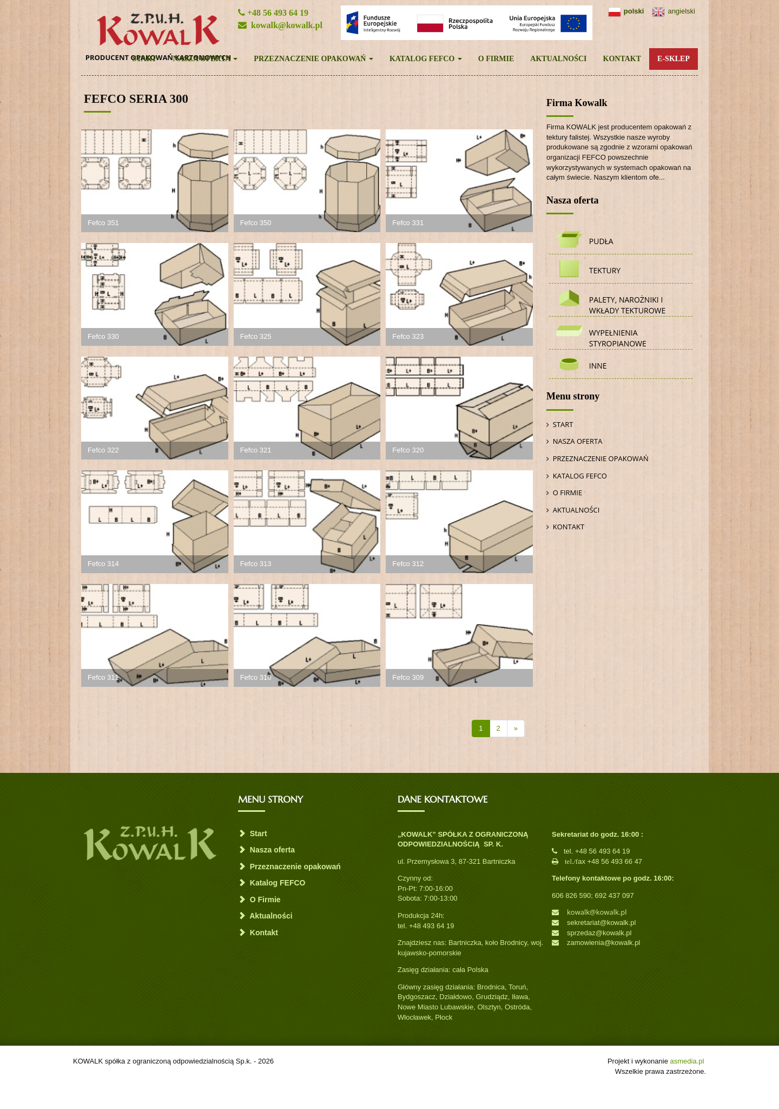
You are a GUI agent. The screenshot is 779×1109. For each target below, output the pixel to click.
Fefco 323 (408, 336)
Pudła (601, 241)
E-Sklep (673, 59)
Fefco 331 (408, 223)
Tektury (604, 270)
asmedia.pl (687, 1061)
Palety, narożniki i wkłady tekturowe (627, 305)
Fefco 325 (256, 336)
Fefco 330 (103, 336)
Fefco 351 (103, 223)
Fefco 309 (408, 677)
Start (144, 59)
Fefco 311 (103, 677)
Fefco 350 (256, 223)
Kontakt (622, 59)
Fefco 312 (408, 564)
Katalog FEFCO (426, 59)
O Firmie (496, 59)
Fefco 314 (103, 564)
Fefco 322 (103, 450)
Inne (598, 365)
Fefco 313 (256, 564)
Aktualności (558, 59)
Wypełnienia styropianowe (617, 338)
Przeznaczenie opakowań (313, 59)
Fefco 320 (408, 450)
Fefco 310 (256, 677)
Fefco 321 (256, 450)
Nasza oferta (205, 59)
